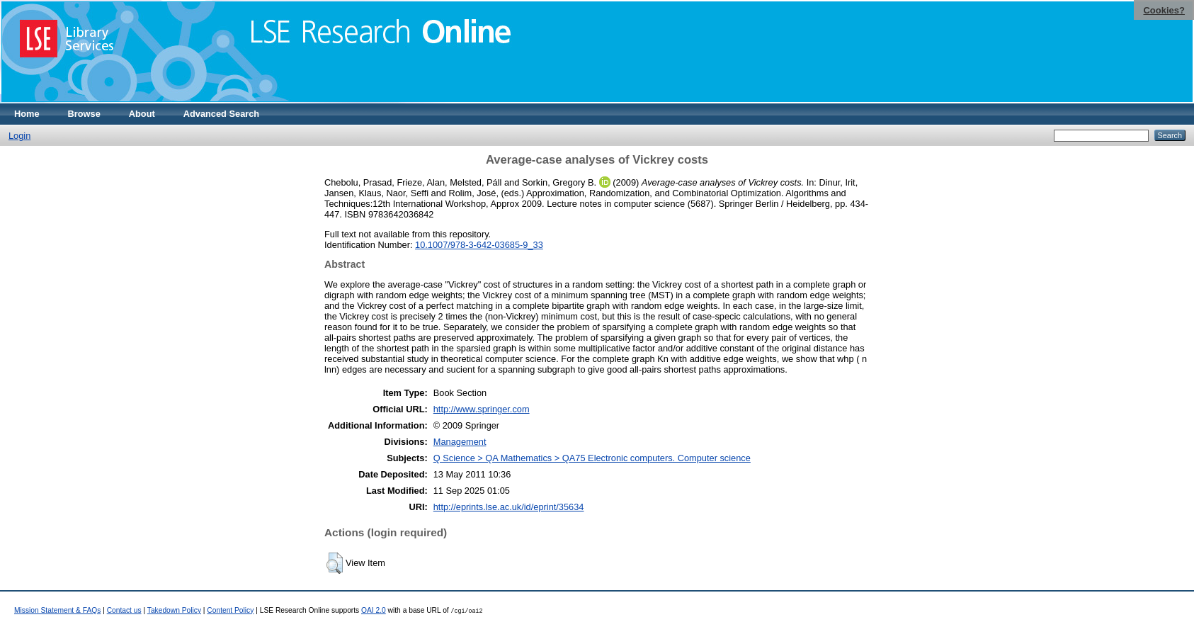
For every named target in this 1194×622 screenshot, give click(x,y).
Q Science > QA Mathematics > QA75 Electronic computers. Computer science (592, 458)
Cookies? (1164, 10)
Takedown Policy (174, 610)
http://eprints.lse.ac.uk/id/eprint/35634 (508, 507)
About (142, 113)
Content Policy (230, 610)
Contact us (124, 610)
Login (19, 135)
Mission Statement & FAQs (57, 610)
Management (460, 441)
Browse (84, 113)
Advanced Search (221, 113)
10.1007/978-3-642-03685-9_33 (479, 244)
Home (27, 113)
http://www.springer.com (481, 409)
